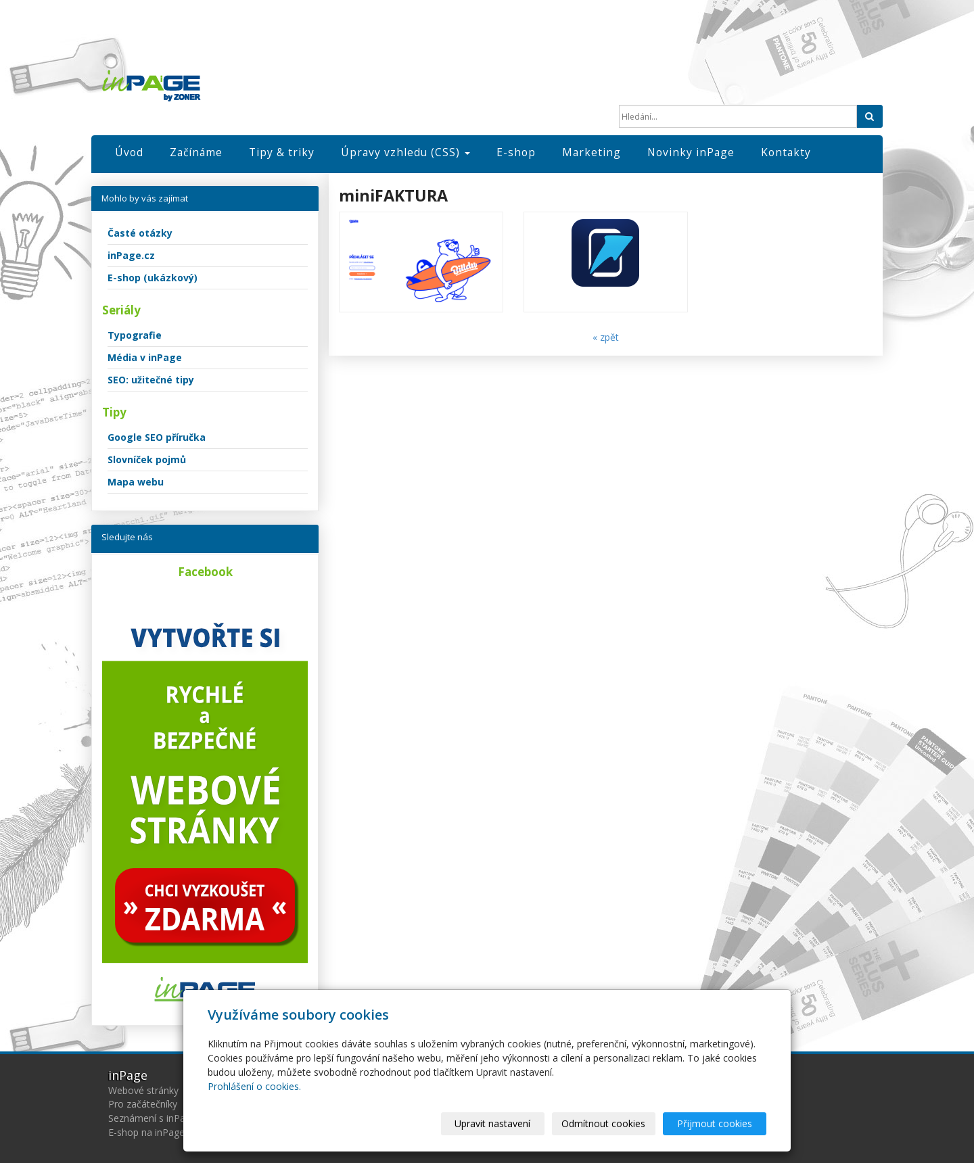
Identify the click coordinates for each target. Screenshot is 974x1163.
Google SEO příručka (157, 437)
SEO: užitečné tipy (151, 379)
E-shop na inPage (146, 1132)
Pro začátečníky (142, 1103)
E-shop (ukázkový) (153, 277)
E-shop (516, 152)
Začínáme (196, 152)
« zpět (606, 337)
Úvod (129, 152)
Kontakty (786, 152)
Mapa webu (136, 481)
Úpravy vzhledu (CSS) (405, 152)
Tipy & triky (282, 152)
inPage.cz (131, 255)
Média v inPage (145, 357)
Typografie (135, 335)
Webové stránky (143, 1090)
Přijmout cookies (714, 1123)
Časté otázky (140, 233)
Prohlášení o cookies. (254, 1086)
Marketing (591, 152)
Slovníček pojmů (147, 459)
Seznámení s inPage (152, 1118)
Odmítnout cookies (604, 1123)
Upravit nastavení (493, 1123)
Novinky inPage (691, 152)
